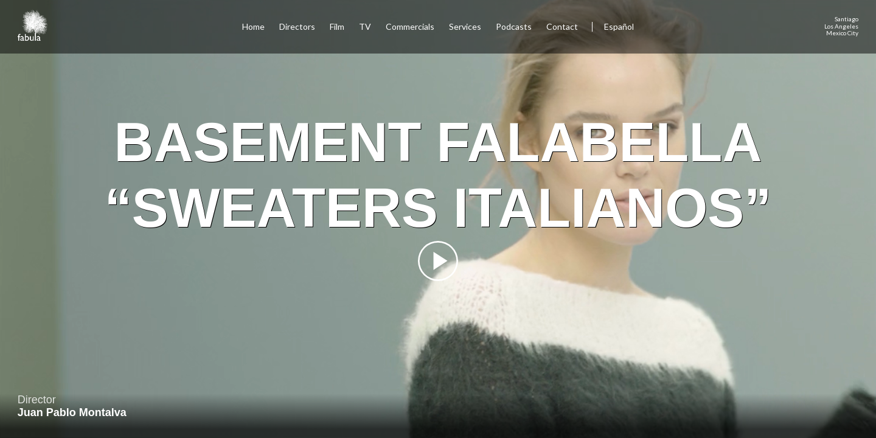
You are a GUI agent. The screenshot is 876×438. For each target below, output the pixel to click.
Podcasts (514, 26)
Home (253, 26)
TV (365, 26)
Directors (297, 26)
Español (619, 26)
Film (337, 26)
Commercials (410, 26)
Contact (563, 26)
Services (465, 26)
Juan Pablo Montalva (72, 412)
